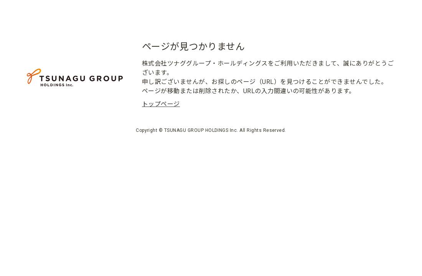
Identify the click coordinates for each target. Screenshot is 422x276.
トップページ (161, 104)
